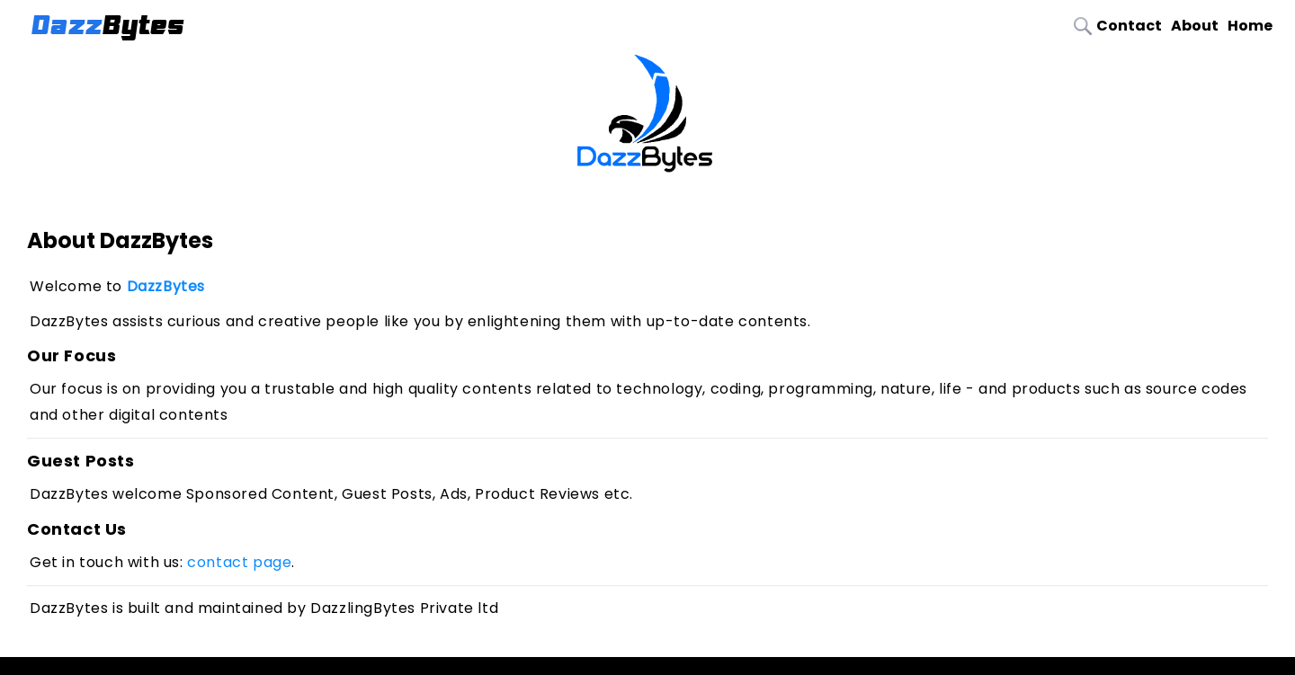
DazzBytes (166, 286)
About (1195, 25)
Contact (1129, 25)
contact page (239, 562)
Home (1250, 25)
